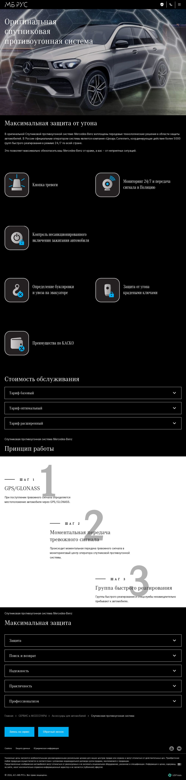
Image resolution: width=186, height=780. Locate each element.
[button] (93, 393)
